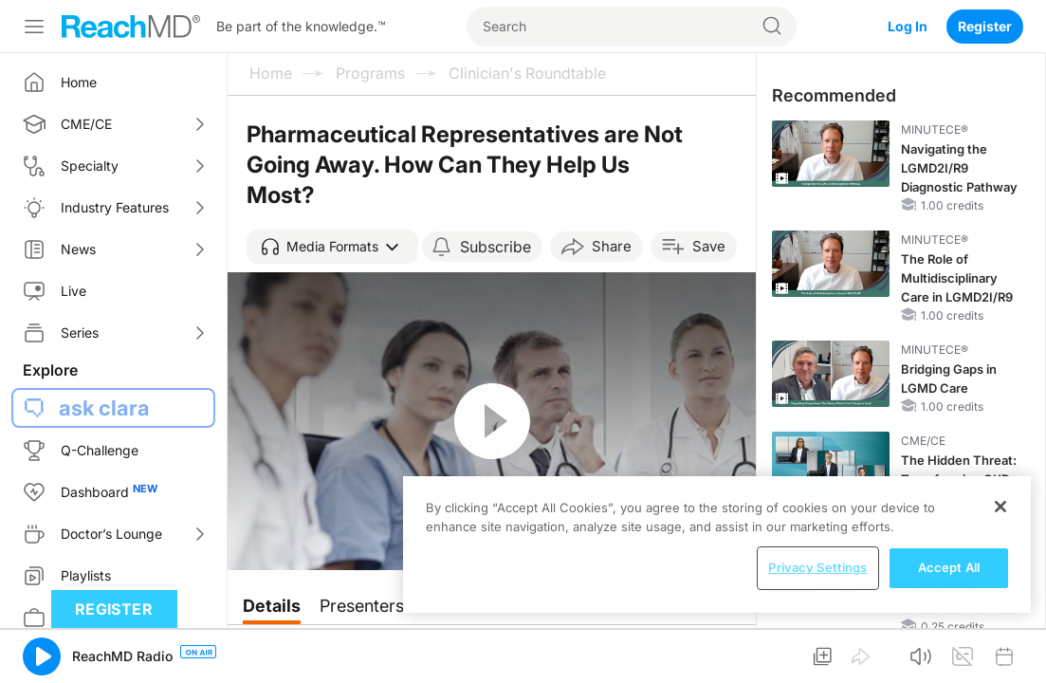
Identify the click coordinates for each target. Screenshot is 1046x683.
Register (985, 26)
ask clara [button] (104, 408)
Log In (907, 26)
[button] (332, 247)
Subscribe (495, 246)
